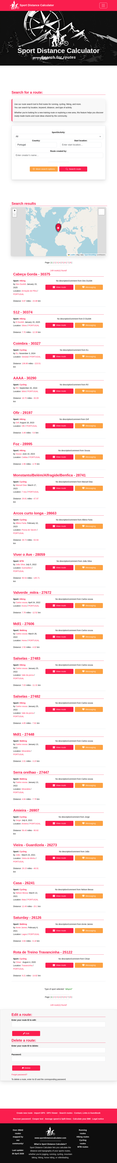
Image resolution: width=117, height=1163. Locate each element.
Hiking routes (83, 1137)
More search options (44, 169)
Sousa (18, 454)
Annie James (21, 927)
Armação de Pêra (29, 291)
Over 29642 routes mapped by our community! (17, 1137)
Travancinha (27, 965)
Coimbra (20, 343)
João (18, 855)
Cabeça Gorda (25, 274)
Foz (16, 444)
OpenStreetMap (90, 255)
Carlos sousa (21, 602)
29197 (28, 413)
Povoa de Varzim (29, 530)
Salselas (20, 658)
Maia (24, 899)
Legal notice (98, 1119)
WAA (24, 391)
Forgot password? (19, 1074)
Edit (26, 1033)
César (19, 962)
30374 (28, 312)
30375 (45, 274)
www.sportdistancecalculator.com (50, 1138)
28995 (27, 444)
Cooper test (37, 1119)
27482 (35, 696)
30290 (31, 378)
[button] (58, 229)
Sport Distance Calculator (32, 5)
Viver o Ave (22, 554)
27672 (46, 592)
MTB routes (82, 1147)
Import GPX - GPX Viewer (46, 1113)
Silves (24, 325)
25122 (67, 952)
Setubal (25, 357)
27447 (44, 772)
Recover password (22, 1119)
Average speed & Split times (58, 1119)
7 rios (24, 492)
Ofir (16, 413)
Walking (23, 630)
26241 (30, 883)
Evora (24, 606)
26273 (52, 845)
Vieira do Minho (29, 858)
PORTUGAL (18, 294)
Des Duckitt (21, 284)
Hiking (23, 281)
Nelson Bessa (22, 893)
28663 (51, 513)
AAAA (18, 378)
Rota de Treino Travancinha (36, 952)
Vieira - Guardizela (28, 845)
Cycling (23, 350)
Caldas (25, 457)
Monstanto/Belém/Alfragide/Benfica (43, 475)
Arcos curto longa (28, 513)
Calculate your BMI (82, 1119)
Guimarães (26, 568)
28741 (81, 475)
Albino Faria (21, 523)
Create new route (25, 1113)
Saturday (20, 918)
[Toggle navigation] (103, 5)
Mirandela (26, 751)
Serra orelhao (24, 772)
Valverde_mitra (25, 592)
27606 (29, 624)
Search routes (65, 1113)
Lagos (24, 934)
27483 (35, 658)
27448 (29, 734)
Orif (17, 422)
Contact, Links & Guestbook (87, 1113)
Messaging (89, 287)
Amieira (19, 810)
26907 (34, 810)
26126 (36, 918)
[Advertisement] (58, 79)
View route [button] (59, 287)
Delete (26, 1068)
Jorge (18, 820)
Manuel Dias (21, 485)
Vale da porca (28, 675)
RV (17, 388)
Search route (73, 169)
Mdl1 (17, 624)
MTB (22, 561)
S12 (16, 312)
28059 (40, 554)
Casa (17, 883)
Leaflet (71, 255)
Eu (17, 353)
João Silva (20, 564)
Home (24, 640)
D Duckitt (20, 322)
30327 (36, 343)
